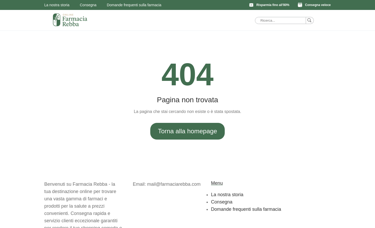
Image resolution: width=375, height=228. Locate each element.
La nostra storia (57, 5)
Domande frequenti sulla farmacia (134, 5)
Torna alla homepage (187, 131)
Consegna (88, 5)
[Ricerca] (310, 20)
